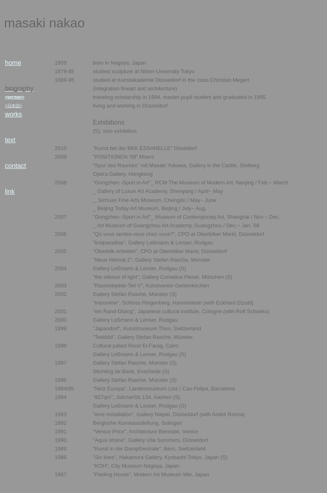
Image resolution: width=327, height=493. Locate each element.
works (13, 114)
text (10, 140)
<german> (14, 97)
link (10, 191)
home (13, 62)
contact (15, 165)
